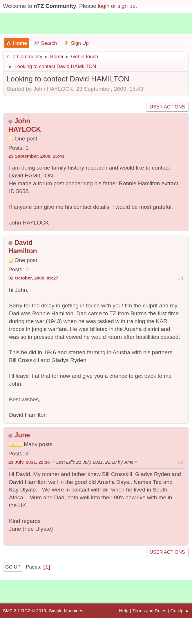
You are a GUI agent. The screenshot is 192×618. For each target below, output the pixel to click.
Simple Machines (66, 610)
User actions (167, 106)
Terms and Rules (149, 610)
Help (123, 610)
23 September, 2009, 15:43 (36, 156)
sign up (126, 6)
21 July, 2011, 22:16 (29, 462)
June (22, 435)
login (104, 6)
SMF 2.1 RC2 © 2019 (24, 610)
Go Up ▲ (179, 610)
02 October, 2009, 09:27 (33, 277)
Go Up (13, 566)
